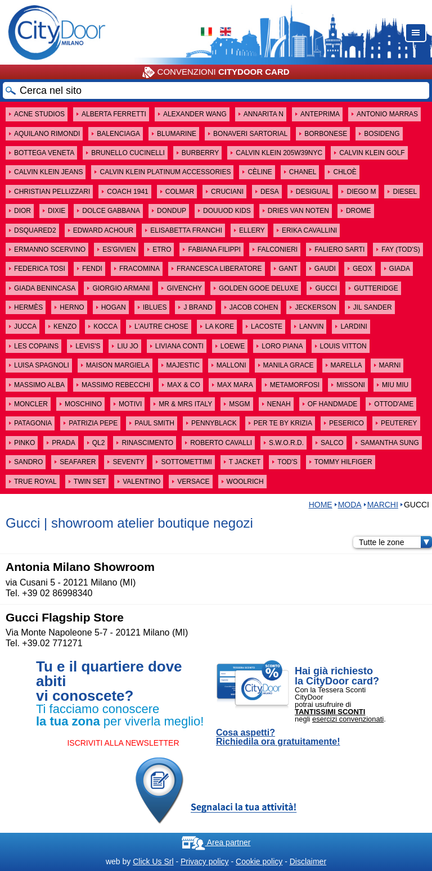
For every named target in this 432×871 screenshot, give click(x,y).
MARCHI (382, 504)
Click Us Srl (153, 861)
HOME (320, 504)
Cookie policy (259, 861)
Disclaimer (308, 861)
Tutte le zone (395, 542)
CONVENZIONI (215, 72)
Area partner (216, 842)
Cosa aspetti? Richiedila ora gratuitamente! (278, 737)
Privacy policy (205, 861)
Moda (350, 504)
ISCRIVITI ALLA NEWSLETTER (123, 743)
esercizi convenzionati (348, 719)
